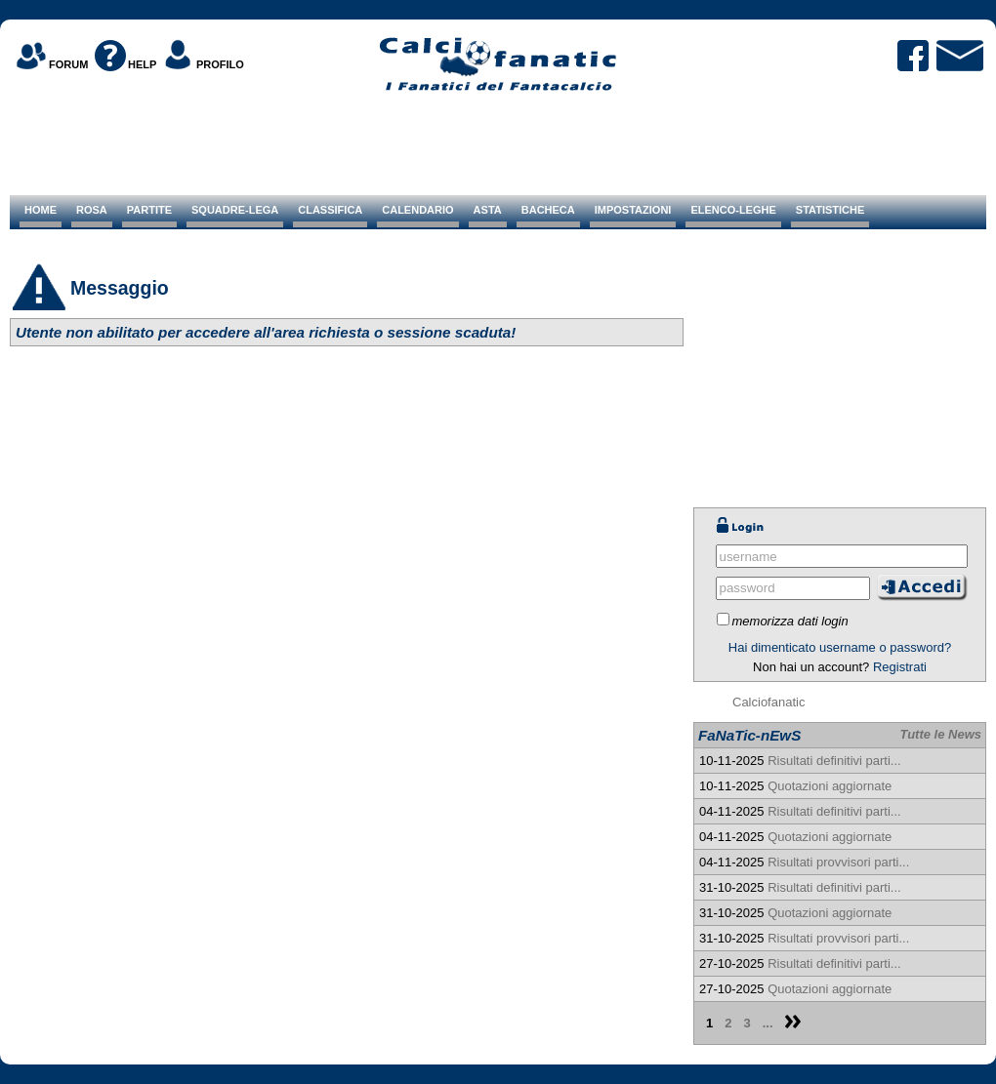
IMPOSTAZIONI (633, 210)
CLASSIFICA (330, 210)
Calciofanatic (768, 702)
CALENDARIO (417, 210)
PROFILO (220, 64)
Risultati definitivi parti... (834, 760)
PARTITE (149, 210)
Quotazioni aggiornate (830, 786)
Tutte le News (940, 734)
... (768, 1023)
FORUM (68, 64)
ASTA (488, 210)
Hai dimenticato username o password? (839, 647)
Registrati (900, 667)
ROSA (91, 210)
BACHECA (548, 210)
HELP (142, 64)
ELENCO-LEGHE (732, 210)
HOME (40, 210)
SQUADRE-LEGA (234, 210)
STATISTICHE (830, 210)
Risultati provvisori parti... (838, 862)
